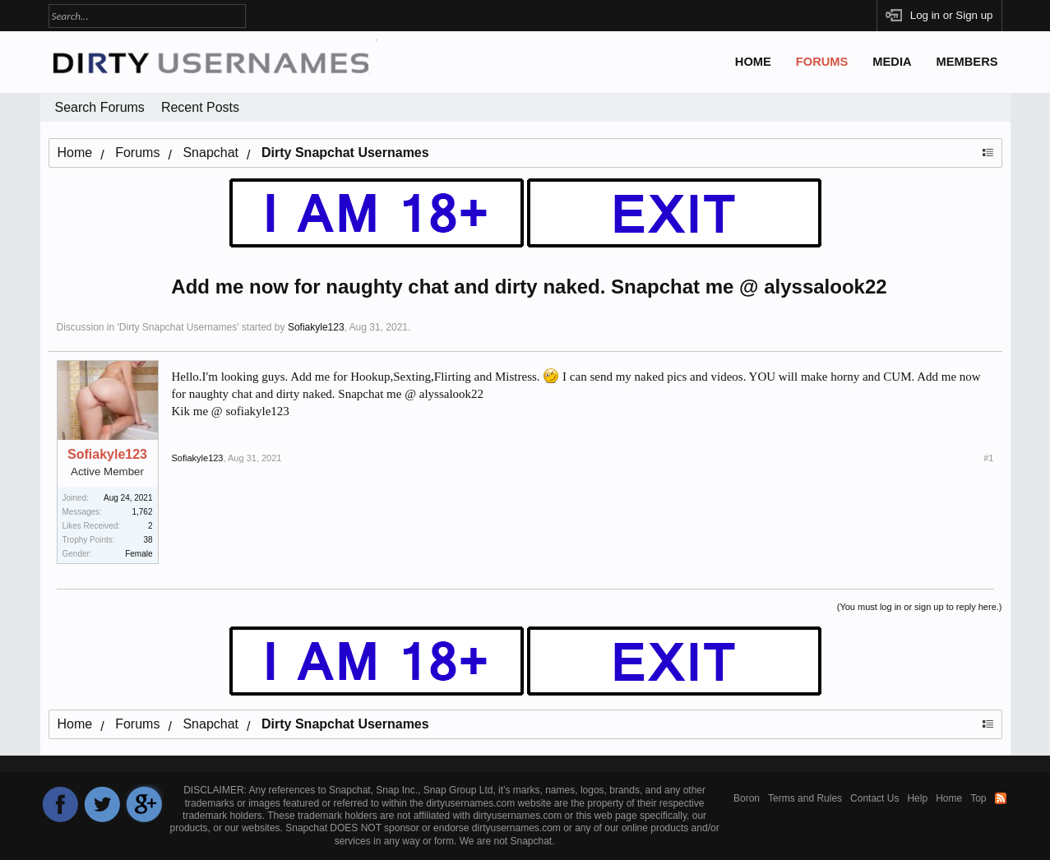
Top (978, 798)
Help (917, 798)
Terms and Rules (805, 798)
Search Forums (100, 107)
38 (147, 539)
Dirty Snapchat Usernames (178, 327)
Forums (822, 61)
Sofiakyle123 (316, 327)
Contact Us (874, 798)
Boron (746, 798)
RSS (1000, 798)
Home (753, 61)
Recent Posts (200, 107)
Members (967, 61)
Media (891, 61)
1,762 (142, 511)
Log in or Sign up (951, 15)
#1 (988, 458)
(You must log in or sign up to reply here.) (919, 607)
